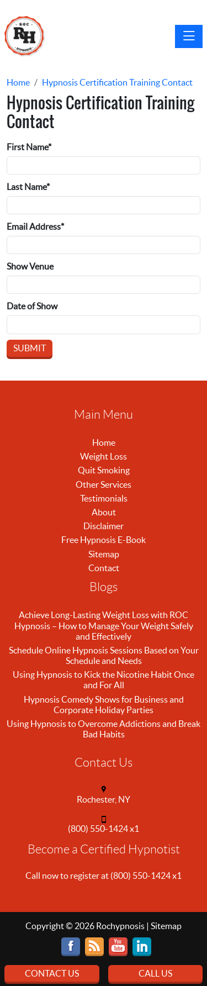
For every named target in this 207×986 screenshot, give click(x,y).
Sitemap (103, 554)
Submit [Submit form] (29, 348)
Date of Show (32, 306)
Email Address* (35, 226)
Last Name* (28, 187)
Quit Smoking (104, 470)
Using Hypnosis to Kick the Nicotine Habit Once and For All (103, 679)
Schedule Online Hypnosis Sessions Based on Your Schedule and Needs (104, 655)
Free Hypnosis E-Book (103, 540)
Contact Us (52, 973)
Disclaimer (103, 526)
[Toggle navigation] (189, 36)
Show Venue (30, 266)
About (104, 512)
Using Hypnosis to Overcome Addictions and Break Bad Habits (103, 729)
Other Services (103, 484)
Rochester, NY (103, 799)
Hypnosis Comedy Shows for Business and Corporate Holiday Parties (104, 704)
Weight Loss (103, 456)
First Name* (29, 147)
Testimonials (104, 498)
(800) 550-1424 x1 (103, 829)
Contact (103, 568)
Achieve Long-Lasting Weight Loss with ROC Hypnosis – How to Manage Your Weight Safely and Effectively (103, 625)
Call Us (155, 973)
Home (103, 442)
